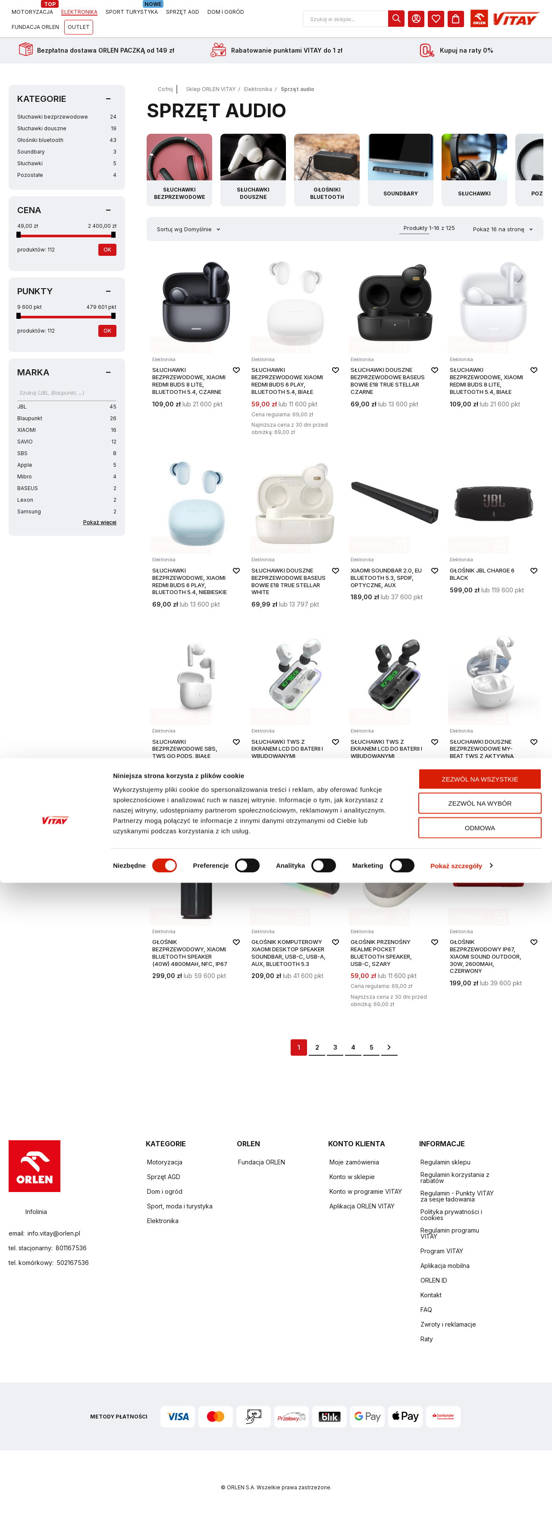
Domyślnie (198, 229)
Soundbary (66, 151)
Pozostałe (66, 175)
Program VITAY (441, 1251)
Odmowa (480, 1458)
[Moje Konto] (495, 19)
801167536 (71, 1248)
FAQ (426, 1310)
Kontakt (431, 1295)
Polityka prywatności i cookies (451, 1215)
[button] (433, 18)
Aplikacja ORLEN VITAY (362, 1206)
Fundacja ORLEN (261, 1162)
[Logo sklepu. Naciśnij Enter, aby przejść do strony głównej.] (48, 18)
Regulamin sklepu (445, 1162)
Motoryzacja (164, 1162)
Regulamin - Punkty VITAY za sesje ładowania (457, 1196)
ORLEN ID (433, 1280)
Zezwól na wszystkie (480, 1409)
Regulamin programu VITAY (449, 1233)
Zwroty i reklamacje (448, 1324)
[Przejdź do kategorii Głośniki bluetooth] (339, 170)
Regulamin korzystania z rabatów (454, 1178)
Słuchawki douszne (66, 128)
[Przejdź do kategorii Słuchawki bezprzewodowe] (182, 170)
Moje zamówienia (354, 1162)
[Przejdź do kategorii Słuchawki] (497, 170)
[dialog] (475, 18)
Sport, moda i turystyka (180, 1206)
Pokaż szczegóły (456, 1496)
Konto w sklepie (352, 1177)
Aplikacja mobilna (445, 1266)
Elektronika (258, 89)
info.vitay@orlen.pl (54, 1233)
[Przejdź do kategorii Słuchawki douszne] (261, 170)
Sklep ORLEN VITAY (210, 89)
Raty (426, 1339)
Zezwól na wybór (480, 1434)
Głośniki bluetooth (66, 140)
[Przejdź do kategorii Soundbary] (418, 170)
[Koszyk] (535, 19)
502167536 (72, 1262)
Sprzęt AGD (163, 1177)
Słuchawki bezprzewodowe (66, 116)
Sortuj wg (169, 229)
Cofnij (165, 89)
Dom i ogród (164, 1191)
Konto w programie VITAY (365, 1191)
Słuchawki (66, 163)
